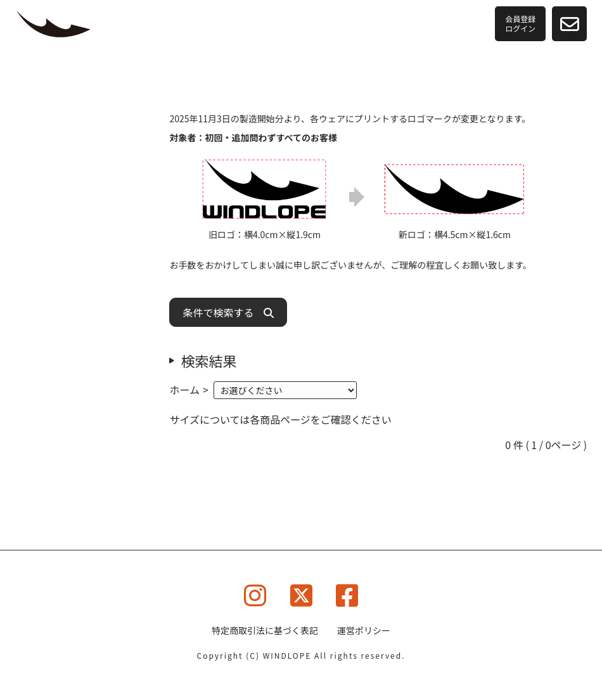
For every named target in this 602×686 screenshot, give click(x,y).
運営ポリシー (363, 630)
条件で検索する (228, 312)
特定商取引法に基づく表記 (265, 630)
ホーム (184, 389)
